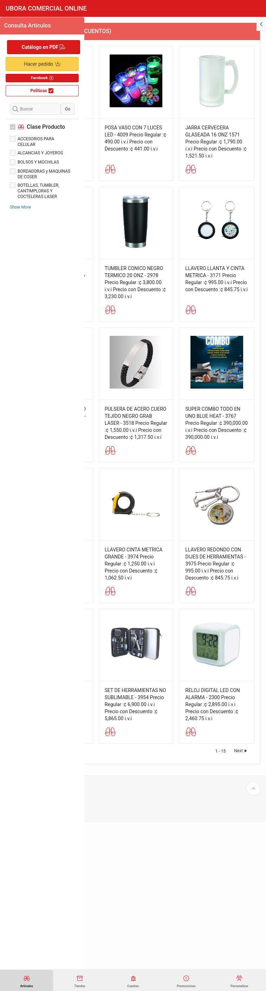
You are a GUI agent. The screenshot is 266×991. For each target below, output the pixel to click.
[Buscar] (35, 109)
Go (67, 109)
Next (241, 919)
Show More (20, 207)
